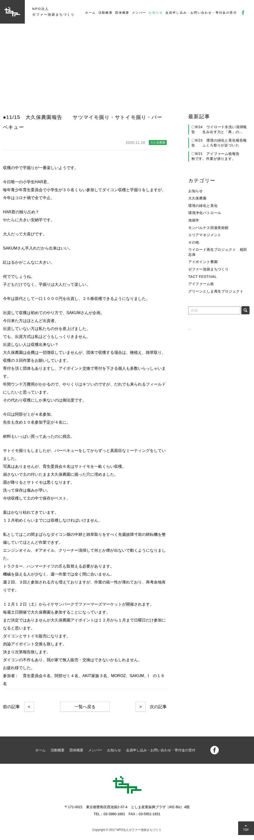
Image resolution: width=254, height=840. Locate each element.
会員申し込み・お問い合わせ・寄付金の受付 (201, 12)
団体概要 (122, 12)
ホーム (90, 12)
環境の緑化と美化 (203, 206)
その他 (193, 242)
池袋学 (193, 220)
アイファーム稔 (201, 284)
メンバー (139, 12)
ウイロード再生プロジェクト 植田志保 (217, 252)
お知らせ (156, 12)
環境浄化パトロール (205, 213)
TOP (246, 830)
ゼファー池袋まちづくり (208, 269)
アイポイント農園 (203, 262)
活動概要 (105, 12)
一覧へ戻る (84, 706)
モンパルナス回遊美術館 (208, 228)
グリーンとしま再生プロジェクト (216, 291)
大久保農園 (197, 198)
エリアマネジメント (205, 235)
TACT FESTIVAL (202, 277)
